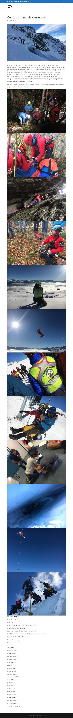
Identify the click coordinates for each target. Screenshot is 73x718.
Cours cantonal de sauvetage (16, 628)
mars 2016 (10, 691)
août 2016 (10, 680)
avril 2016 (10, 689)
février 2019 (11, 650)
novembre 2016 (12, 674)
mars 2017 (10, 668)
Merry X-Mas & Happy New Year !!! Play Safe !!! (22, 625)
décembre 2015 (12, 700)
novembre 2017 (12, 659)
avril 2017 (10, 665)
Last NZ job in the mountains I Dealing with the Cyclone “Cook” (27, 634)
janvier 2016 (11, 697)
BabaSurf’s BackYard (13, 619)
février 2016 (11, 694)
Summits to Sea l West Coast (16, 637)
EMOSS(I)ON (11, 622)
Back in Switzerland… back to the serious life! (21, 631)
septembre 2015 (12, 706)
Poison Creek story (13, 640)
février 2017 (11, 671)
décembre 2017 (12, 656)
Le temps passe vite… (14, 643)
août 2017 (10, 662)
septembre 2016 (12, 677)
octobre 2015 (11, 703)
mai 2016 (10, 686)
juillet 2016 (10, 683)
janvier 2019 (11, 653)
